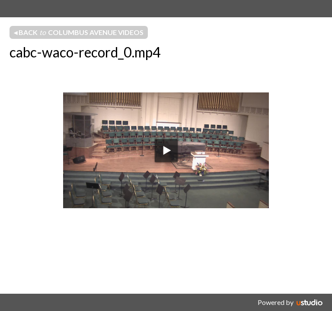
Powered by (276, 302)
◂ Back (79, 32)
